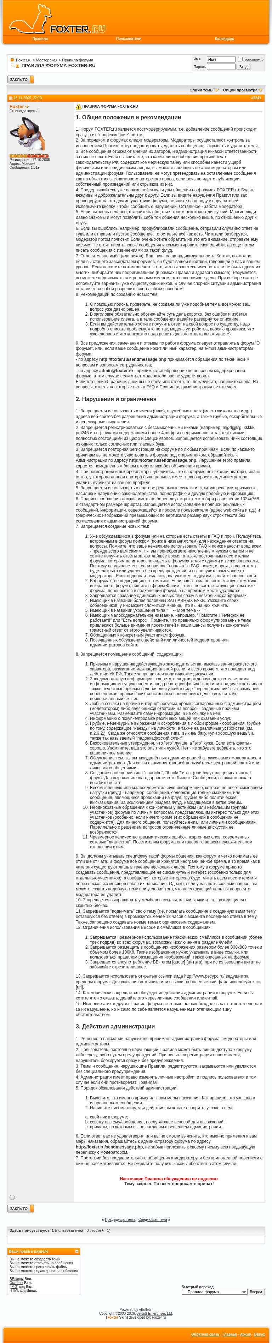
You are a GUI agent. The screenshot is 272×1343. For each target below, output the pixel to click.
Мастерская (47, 60)
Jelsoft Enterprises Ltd (154, 1313)
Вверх (259, 1334)
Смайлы (16, 1283)
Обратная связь (205, 1334)
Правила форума (77, 60)
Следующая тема (152, 1220)
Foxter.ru (23, 60)
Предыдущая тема (120, 1220)
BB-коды (17, 1279)
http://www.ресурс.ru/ (204, 976)
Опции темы (201, 90)
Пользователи (128, 39)
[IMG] (14, 1287)
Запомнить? (251, 60)
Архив (245, 1334)
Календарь (224, 39)
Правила (40, 39)
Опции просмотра (240, 90)
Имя (196, 59)
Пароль (199, 67)
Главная (229, 1334)
